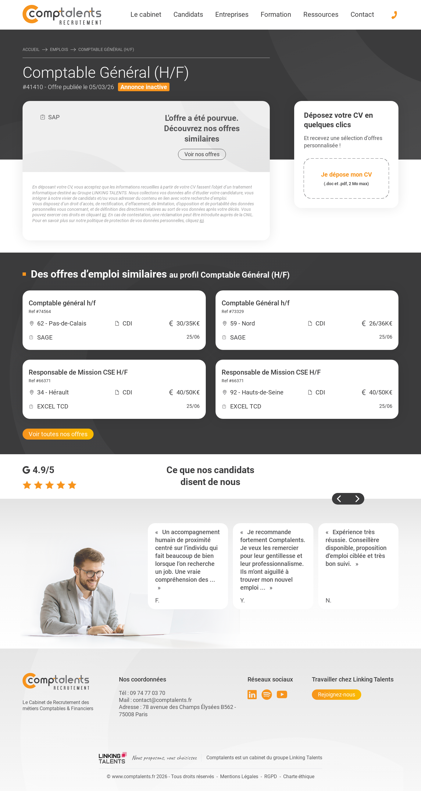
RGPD (270, 776)
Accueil (31, 49)
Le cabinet (145, 14)
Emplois (59, 49)
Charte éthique (298, 776)
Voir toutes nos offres (58, 434)
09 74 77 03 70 (147, 693)
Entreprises (231, 14)
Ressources (320, 14)
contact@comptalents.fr (162, 700)
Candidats (188, 14)
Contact (362, 14)
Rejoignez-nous (336, 694)
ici (104, 214)
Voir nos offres (201, 154)
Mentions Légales (239, 776)
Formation (276, 14)
